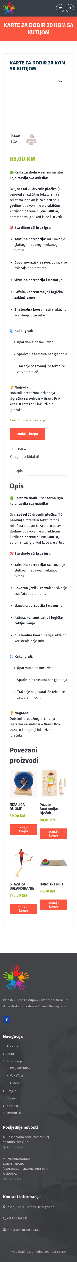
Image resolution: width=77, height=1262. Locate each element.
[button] (60, 80)
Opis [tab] (19, 471)
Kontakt (12, 1106)
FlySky (14, 1083)
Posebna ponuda (19, 1061)
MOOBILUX (14, 1113)
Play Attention (20, 1068)
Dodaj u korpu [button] (23, 829)
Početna (12, 1046)
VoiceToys (16, 1075)
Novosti (12, 1098)
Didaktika (34, 457)
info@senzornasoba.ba (23, 1230)
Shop (10, 1054)
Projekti (12, 1091)
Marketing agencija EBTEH (47, 1252)
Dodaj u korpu (27, 434)
